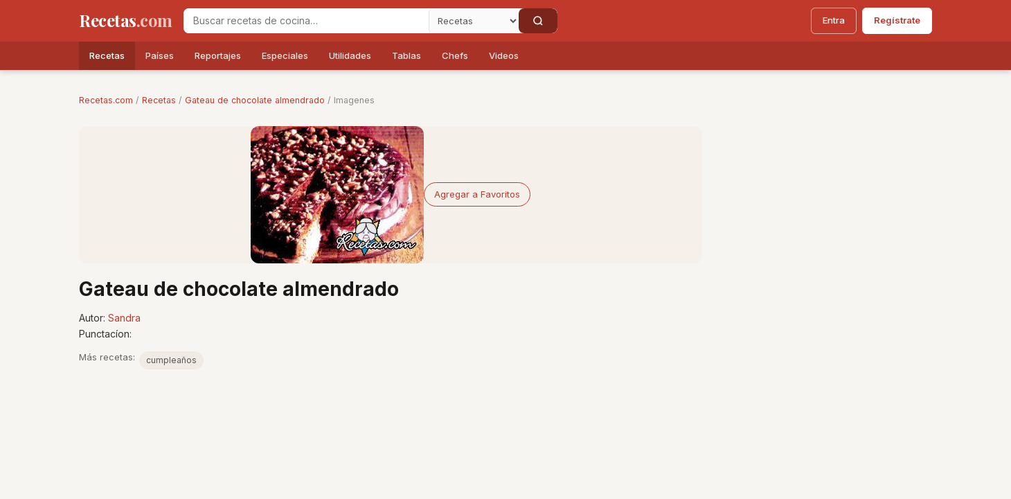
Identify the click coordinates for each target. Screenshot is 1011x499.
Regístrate (897, 20)
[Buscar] (538, 20)
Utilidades (350, 55)
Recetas (107, 55)
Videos (504, 55)
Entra (834, 20)
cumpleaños (171, 360)
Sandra (124, 318)
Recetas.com (106, 100)
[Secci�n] (474, 20)
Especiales (285, 55)
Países (159, 55)
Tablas (406, 55)
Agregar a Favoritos (477, 194)
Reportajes (218, 55)
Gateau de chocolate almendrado (255, 100)
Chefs (455, 55)
